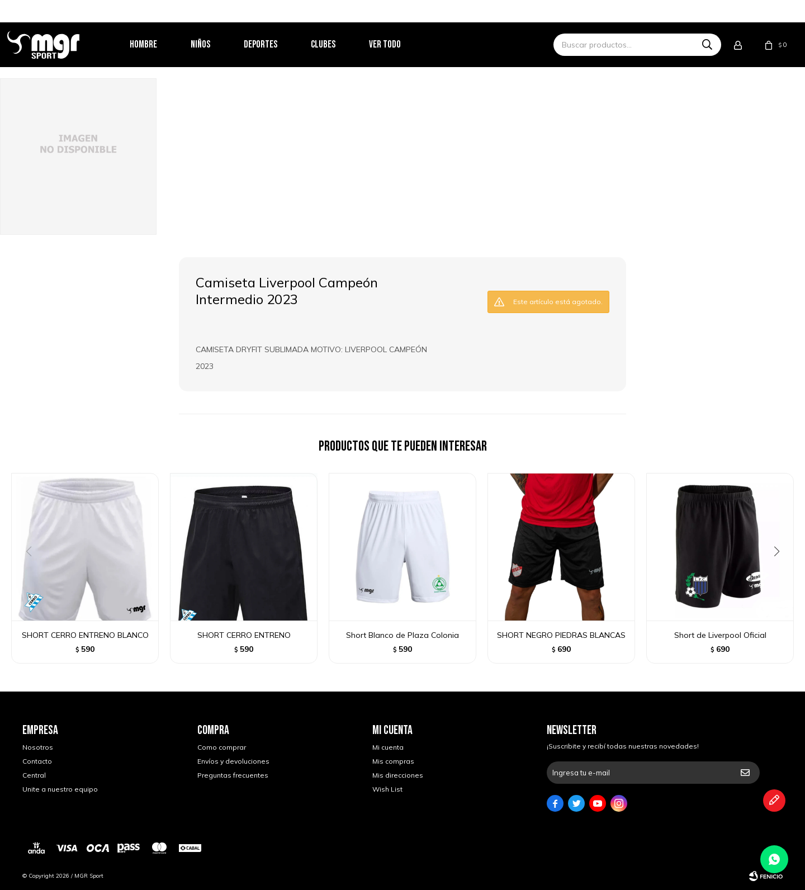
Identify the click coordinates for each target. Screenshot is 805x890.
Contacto (37, 761)
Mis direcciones (397, 775)
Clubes (338, 44)
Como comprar (221, 747)
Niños (215, 44)
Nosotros (37, 747)
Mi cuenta (388, 747)
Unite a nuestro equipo (60, 789)
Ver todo (400, 44)
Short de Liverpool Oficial (720, 635)
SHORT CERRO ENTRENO (244, 635)
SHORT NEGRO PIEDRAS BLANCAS (561, 635)
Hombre (158, 44)
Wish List (387, 789)
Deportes (275, 44)
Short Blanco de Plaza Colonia (402, 635)
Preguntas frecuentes (232, 775)
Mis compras (393, 761)
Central (34, 775)
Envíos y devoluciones (233, 761)
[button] (780, 574)
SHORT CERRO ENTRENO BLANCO (85, 635)
